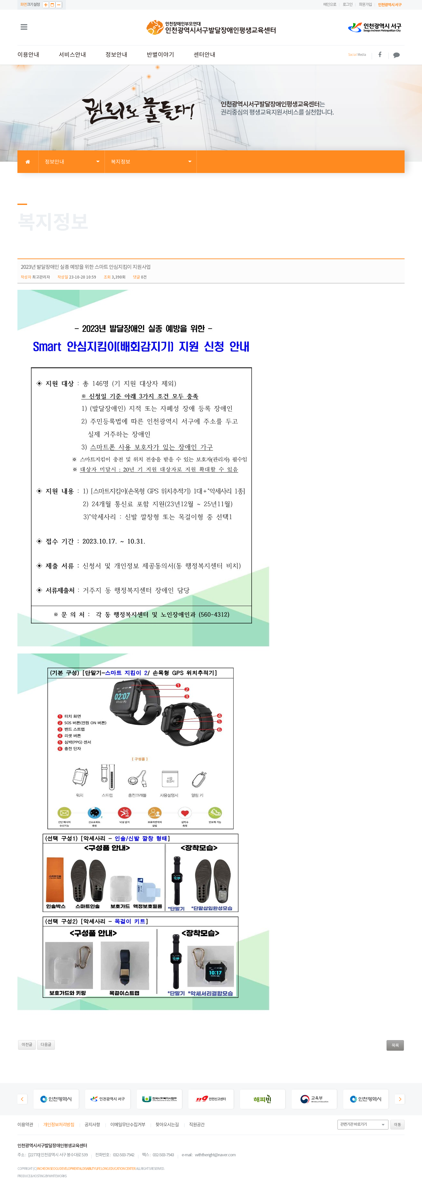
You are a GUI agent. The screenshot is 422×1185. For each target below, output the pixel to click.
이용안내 (28, 55)
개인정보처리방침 (58, 1125)
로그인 (347, 5)
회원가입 (365, 5)
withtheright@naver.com (215, 1155)
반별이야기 (160, 55)
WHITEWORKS (57, 1176)
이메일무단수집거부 (127, 1125)
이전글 (27, 1045)
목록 (395, 1045)
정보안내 (116, 55)
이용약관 (25, 1125)
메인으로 (329, 5)
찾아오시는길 (167, 1125)
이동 (397, 1125)
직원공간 (197, 1125)
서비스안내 (72, 55)
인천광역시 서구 (389, 5)
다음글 (46, 1045)
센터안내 (205, 55)
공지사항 (92, 1125)
